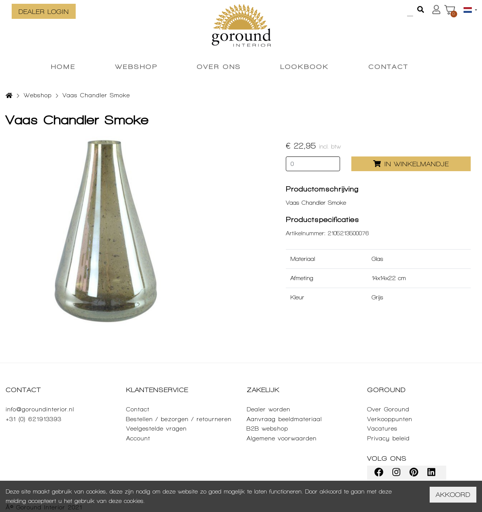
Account (138, 438)
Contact (137, 409)
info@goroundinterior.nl (40, 409)
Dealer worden (268, 409)
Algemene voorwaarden (282, 438)
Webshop (38, 95)
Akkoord (453, 494)
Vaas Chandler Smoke (96, 95)
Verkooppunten (389, 419)
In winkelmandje (411, 163)
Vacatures (382, 428)
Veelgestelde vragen (156, 428)
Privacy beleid (388, 438)
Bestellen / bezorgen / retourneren (179, 419)
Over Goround (388, 409)
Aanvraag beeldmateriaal (284, 419)
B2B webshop (267, 428)
